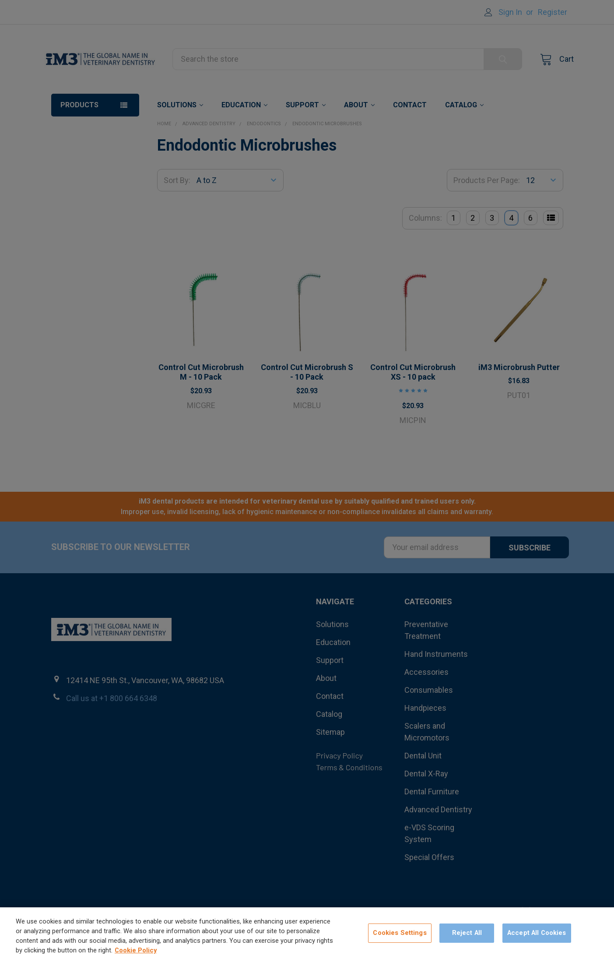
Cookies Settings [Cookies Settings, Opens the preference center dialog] (399, 939)
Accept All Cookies (536, 939)
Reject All (467, 939)
